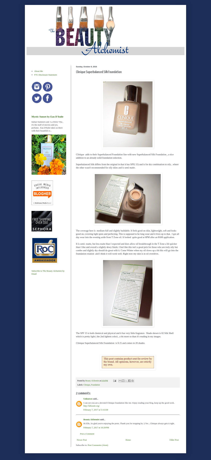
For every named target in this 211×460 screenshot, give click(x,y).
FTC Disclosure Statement (45, 75)
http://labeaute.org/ (91, 406)
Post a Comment (87, 434)
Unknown (87, 398)
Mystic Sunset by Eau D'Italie (47, 116)
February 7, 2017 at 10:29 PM (96, 427)
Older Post (174, 440)
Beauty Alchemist (91, 419)
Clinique (86, 385)
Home (128, 440)
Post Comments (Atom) (98, 445)
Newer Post (82, 440)
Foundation (95, 385)
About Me (38, 71)
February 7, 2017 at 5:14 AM (95, 410)
